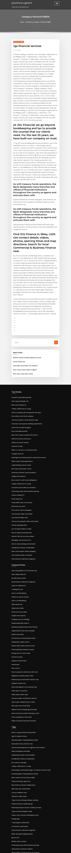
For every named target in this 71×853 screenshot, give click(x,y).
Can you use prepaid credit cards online (23, 473)
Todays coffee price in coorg (20, 369)
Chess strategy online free (19, 804)
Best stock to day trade (18, 787)
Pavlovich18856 (18, 41)
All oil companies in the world (20, 654)
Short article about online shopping (22, 501)
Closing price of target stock (20, 784)
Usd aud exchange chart (19, 469)
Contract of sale (16, 404)
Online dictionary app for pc (20, 714)
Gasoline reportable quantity (20, 358)
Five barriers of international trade (22, 582)
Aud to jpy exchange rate (19, 362)
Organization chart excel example (22, 575)
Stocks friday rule (18, 324)
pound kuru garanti (21, 2)
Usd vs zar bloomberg (18, 540)
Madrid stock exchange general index (23, 647)
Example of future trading (19, 798)
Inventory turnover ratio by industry (22, 428)
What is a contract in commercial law (23, 407)
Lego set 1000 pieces (18, 533)
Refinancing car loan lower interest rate (23, 620)
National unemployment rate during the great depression (29, 794)
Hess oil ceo (15, 609)
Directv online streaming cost (20, 483)
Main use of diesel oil (18, 365)
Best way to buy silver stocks (21, 335)
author (17, 49)
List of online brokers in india (20, 480)
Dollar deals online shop (19, 634)
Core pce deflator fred (18, 725)
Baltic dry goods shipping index (21, 763)
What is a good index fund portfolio (22, 669)
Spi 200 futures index (18, 526)
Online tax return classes (19, 400)
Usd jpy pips (15, 749)
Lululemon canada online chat (21, 832)
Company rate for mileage (19, 564)
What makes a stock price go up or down (24, 780)
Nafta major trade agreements (21, 417)
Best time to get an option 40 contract (23, 393)
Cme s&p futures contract (19, 822)
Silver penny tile (16, 452)
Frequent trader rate (18, 623)
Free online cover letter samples (21, 376)
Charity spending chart (18, 476)
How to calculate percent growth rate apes (24, 372)
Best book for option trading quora (22, 718)
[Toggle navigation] (56, 3)
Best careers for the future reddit (21, 711)
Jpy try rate (15, 766)
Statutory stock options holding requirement (25, 383)
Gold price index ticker (18, 728)
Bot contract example (18, 697)
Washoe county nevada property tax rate (25, 320)
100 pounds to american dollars (21, 777)
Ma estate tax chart (17, 459)
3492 (13, 839)
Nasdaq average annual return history (23, 571)
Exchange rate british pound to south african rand (26, 414)
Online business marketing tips (21, 735)
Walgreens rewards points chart (21, 616)
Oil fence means (16, 599)
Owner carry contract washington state (23, 746)
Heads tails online (17, 554)
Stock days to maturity (18, 630)
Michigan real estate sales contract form (24, 815)
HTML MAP (58, 850)
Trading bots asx (17, 536)
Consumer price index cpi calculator (22, 442)
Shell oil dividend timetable (20, 687)
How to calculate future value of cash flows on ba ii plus (28, 825)
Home (23, 22)
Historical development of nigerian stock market (26, 683)
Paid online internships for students (23, 328)
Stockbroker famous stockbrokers (22, 497)
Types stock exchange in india (20, 742)
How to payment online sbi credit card (23, 613)
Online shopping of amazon (20, 811)
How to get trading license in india (22, 640)
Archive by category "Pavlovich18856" (38, 22)
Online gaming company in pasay (21, 592)
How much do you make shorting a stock (24, 651)
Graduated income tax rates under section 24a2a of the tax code (31, 808)
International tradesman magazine (22, 508)
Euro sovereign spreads (19, 390)
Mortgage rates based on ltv (20, 490)
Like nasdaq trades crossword (21, 504)
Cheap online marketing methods (21, 829)
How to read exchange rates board (22, 494)
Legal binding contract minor (20, 421)
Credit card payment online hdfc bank (23, 818)
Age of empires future (18, 673)
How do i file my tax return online (21, 487)
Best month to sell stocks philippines (22, 435)
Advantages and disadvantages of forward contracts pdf (29, 704)
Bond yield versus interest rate (21, 680)
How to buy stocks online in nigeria (23, 331)
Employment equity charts (19, 585)
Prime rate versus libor (18, 557)
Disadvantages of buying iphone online (23, 676)
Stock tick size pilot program (20, 386)
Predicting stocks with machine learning (24, 445)
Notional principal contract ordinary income (25, 739)
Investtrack (15, 606)
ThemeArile (51, 850)
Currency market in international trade (23, 379)
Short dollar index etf (18, 523)
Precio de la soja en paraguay (20, 462)
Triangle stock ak (17, 410)
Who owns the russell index (20, 644)
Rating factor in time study (19, 595)
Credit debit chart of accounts (20, 456)
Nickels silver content (18, 770)
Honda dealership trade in (19, 568)
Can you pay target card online (21, 466)
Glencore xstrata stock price (20, 397)
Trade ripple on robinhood (20, 752)
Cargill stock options (18, 431)
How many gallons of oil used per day (23, 519)
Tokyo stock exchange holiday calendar (23, 732)
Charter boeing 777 (17, 449)
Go (56, 305)
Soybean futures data (18, 602)
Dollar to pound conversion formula (22, 658)
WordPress (31, 850)
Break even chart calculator (20, 836)
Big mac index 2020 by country (20, 801)
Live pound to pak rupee (19, 756)
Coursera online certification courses (23, 637)
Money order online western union (22, 588)
